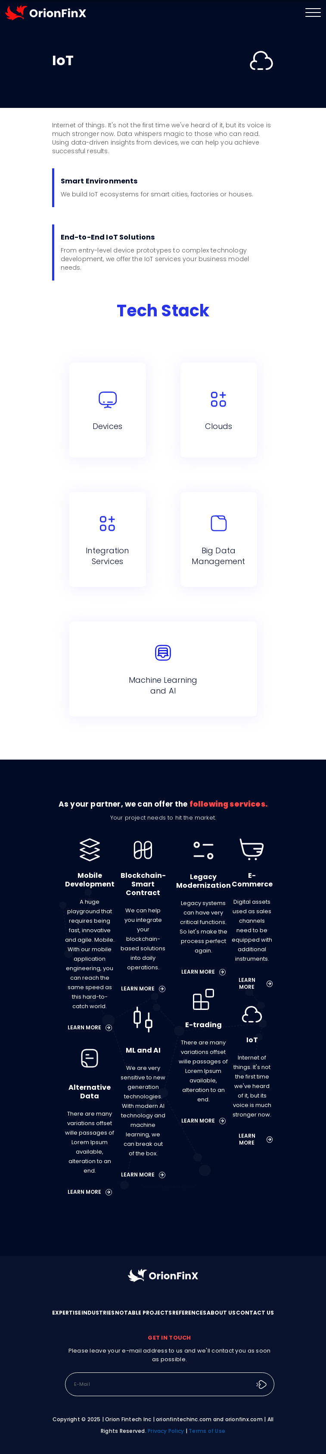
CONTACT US (255, 1312)
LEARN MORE (90, 1027)
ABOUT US (221, 1312)
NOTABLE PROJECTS (143, 1312)
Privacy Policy (166, 1431)
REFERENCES (189, 1312)
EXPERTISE (66, 1312)
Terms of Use (207, 1431)
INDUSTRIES (98, 1312)
